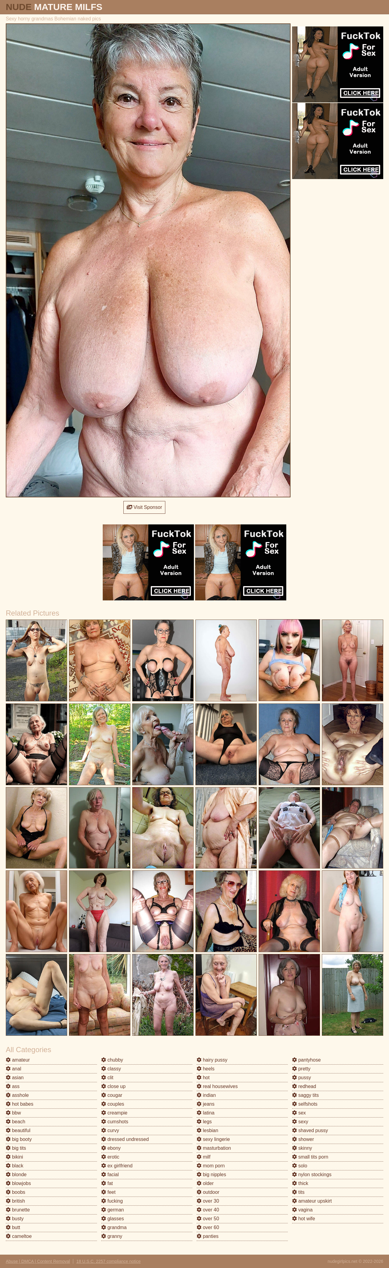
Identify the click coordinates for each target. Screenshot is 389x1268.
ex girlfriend (117, 1165)
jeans (206, 1104)
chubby (112, 1059)
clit (107, 1077)
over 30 (208, 1201)
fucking (112, 1201)
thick (300, 1183)
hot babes (19, 1104)
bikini (14, 1156)
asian (15, 1077)
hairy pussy (212, 1059)
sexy (300, 1121)
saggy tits (305, 1095)
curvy (110, 1130)
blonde (16, 1174)
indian (206, 1095)
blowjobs (18, 1183)
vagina (302, 1209)
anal (13, 1068)
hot (203, 1077)
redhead (304, 1086)
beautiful (18, 1130)
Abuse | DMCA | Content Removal (38, 1261)
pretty (301, 1068)
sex (299, 1112)
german (112, 1209)
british (15, 1201)
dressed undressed (125, 1139)
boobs (15, 1192)
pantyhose (306, 1059)
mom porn (211, 1165)
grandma (114, 1227)
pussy (301, 1077)
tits (298, 1192)
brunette (18, 1209)
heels (206, 1068)
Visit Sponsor (144, 507)
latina (206, 1112)
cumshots (114, 1121)
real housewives (217, 1086)
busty (15, 1218)
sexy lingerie (213, 1139)
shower (303, 1139)
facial (110, 1174)
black (14, 1165)
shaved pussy (310, 1130)
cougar (111, 1095)
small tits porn (310, 1156)
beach (15, 1121)
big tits (16, 1148)
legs (204, 1121)
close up (113, 1086)
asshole (17, 1095)
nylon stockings (312, 1174)
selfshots (305, 1104)
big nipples (211, 1174)
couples (112, 1104)
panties (208, 1236)
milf (203, 1156)
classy (111, 1068)
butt (13, 1227)
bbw (13, 1112)
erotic (110, 1156)
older (205, 1183)
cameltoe (19, 1236)
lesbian (207, 1130)
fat (107, 1183)
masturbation (214, 1148)
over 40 (208, 1209)
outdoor (208, 1192)
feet (108, 1192)
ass (12, 1086)
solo (299, 1165)
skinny (302, 1148)
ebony (111, 1148)
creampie (114, 1112)
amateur (18, 1059)
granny (111, 1236)
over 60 (208, 1227)
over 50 (208, 1218)
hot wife (303, 1218)
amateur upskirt (312, 1201)
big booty (19, 1139)
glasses (112, 1218)
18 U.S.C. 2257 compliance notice (108, 1261)
